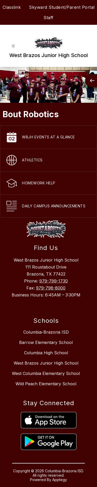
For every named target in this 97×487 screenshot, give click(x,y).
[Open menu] (13, 46)
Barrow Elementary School (46, 342)
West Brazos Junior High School (46, 363)
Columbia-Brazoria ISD (46, 332)
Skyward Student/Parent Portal (62, 7)
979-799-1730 (53, 281)
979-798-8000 (50, 287)
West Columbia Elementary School (46, 373)
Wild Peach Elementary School (46, 383)
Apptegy (59, 479)
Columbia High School (46, 352)
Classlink (12, 7)
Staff (48, 17)
